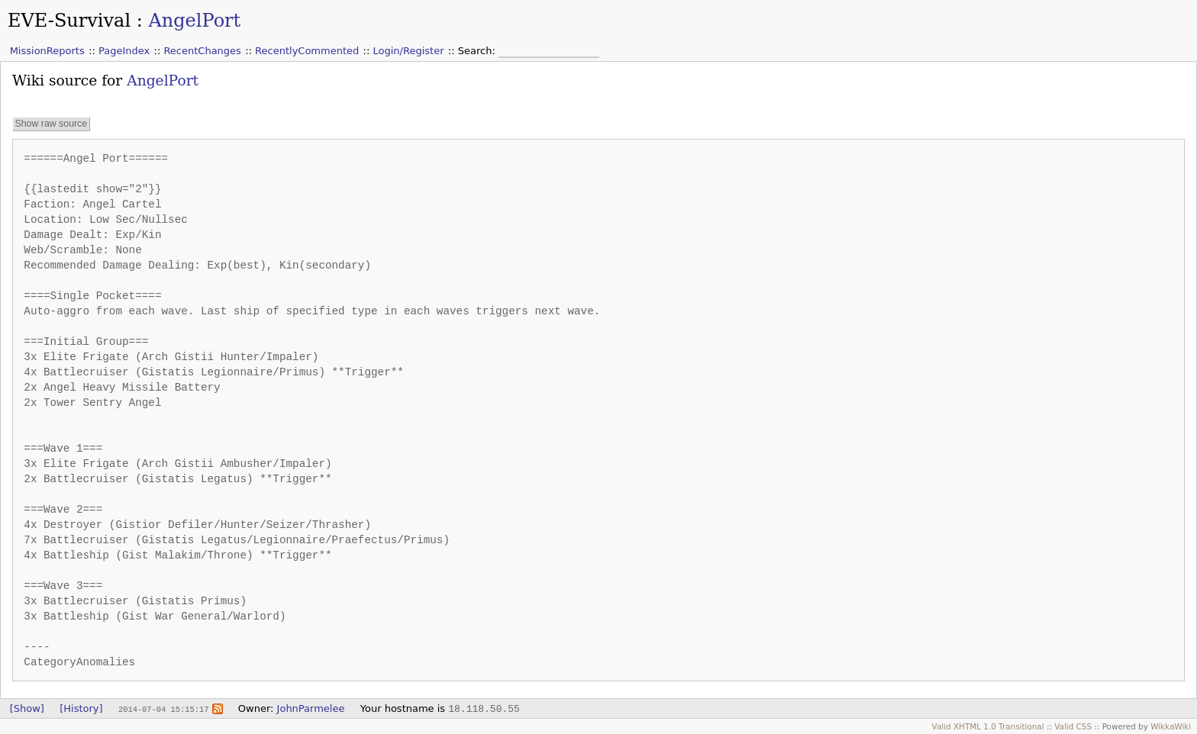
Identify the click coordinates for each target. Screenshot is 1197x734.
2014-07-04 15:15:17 (163, 708)
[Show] (27, 708)
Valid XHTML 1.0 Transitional (988, 726)
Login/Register (408, 50)
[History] (81, 708)
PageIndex (124, 50)
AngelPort (194, 20)
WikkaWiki (1170, 726)
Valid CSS (1073, 726)
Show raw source (51, 123)
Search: (478, 50)
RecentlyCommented (307, 50)
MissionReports (47, 50)
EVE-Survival (69, 20)
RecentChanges (201, 50)
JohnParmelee (311, 708)
